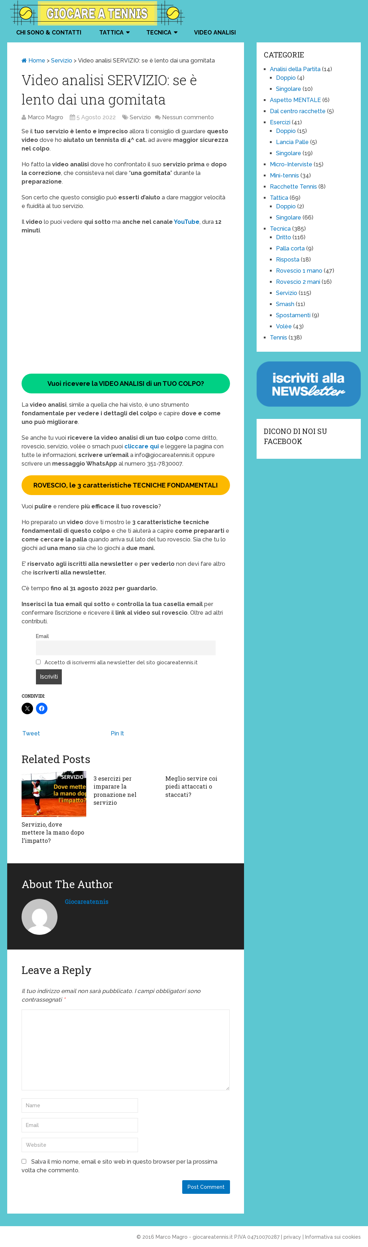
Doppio (286, 77)
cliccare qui (142, 446)
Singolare (288, 89)
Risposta (287, 259)
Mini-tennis (284, 175)
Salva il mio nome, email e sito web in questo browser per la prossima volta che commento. (119, 1166)
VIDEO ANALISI (215, 32)
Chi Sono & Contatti (48, 32)
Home (33, 60)
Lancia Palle (292, 142)
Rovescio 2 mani (298, 281)
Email (42, 636)
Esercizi (280, 122)
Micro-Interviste (291, 164)
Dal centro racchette (298, 111)
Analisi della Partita (295, 69)
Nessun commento (188, 117)
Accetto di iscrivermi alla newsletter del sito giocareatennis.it (117, 662)
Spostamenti (293, 315)
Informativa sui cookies (333, 1237)
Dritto (283, 237)
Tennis (278, 337)
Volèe (284, 326)
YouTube (186, 221)
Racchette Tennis (293, 186)
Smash (285, 304)
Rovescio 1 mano (299, 270)
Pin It (117, 733)
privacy (292, 1237)
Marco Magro (45, 117)
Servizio (61, 60)
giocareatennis (86, 901)
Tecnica (158, 32)
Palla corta (290, 248)
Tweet (31, 733)
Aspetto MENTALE (295, 100)
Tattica (111, 32)
